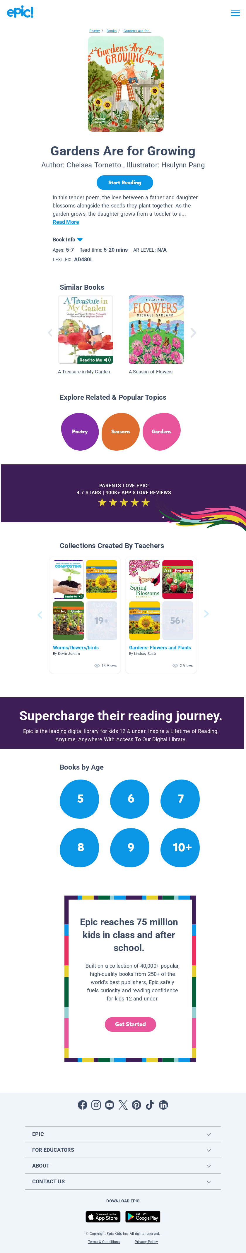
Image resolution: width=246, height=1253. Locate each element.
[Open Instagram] (96, 1105)
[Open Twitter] (123, 1105)
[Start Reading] (125, 182)
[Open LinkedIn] (163, 1105)
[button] (85, 615)
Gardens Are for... (137, 31)
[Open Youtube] (109, 1105)
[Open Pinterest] (136, 1105)
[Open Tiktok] (150, 1105)
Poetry (94, 31)
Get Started (130, 1024)
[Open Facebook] (82, 1105)
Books (112, 31)
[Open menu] (235, 12)
